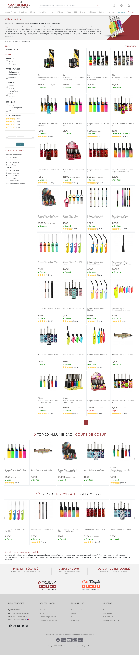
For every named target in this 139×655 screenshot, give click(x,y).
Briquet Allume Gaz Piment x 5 (98, 171)
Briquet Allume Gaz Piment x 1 (48, 171)
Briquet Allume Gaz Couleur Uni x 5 (98, 125)
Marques (111, 12)
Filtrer (20, 144)
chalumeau (13, 72)
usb (10, 110)
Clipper (12, 64)
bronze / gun (14, 91)
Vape (69, 12)
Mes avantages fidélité (48, 617)
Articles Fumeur (11, 12)
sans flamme (14, 75)
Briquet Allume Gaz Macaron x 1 (123, 125)
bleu (11, 88)
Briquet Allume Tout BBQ (48, 262)
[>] (134, 459)
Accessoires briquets (14, 155)
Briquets (9, 168)
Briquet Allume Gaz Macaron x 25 (98, 401)
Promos (130, 12)
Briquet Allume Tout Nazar (48, 355)
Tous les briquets (12, 181)
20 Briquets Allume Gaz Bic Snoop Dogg (73, 78)
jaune (11, 96)
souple (12, 77)
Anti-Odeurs (92, 12)
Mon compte (44, 613)
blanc (11, 86)
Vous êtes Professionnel (111, 620)
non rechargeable (16, 108)
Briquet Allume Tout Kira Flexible (97, 309)
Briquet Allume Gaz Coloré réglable (48, 125)
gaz (11, 105)
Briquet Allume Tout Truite (122, 355)
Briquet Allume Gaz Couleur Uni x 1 (73, 125)
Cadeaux (102, 12)
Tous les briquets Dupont (15, 183)
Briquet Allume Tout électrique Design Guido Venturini (121, 264)
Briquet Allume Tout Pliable (73, 355)
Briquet (32, 12)
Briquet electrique (13, 160)
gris (10, 94)
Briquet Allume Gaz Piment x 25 (73, 171)
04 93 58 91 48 (14, 610)
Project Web (86, 646)
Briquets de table (12, 170)
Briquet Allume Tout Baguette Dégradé (120, 217)
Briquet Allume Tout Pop (97, 355)
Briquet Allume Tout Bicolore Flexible (95, 263)
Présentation (107, 610)
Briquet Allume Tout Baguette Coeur (95, 217)
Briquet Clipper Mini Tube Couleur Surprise (47, 401)
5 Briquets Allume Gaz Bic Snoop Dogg (122, 78)
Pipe (52, 12)
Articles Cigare (42, 12)
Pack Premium (108, 617)
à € (21, 135)
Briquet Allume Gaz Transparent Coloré (70, 217)
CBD (75, 12)
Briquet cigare (11, 157)
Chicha (82, 12)
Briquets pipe (11, 178)
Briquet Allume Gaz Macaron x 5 (123, 401)
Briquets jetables (12, 176)
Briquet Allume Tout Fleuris (73, 308)
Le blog (74, 613)
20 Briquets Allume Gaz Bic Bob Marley (48, 78)
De (11, 135)
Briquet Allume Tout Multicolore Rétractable (121, 309)
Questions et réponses (79, 610)
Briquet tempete (12, 163)
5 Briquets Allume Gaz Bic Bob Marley (97, 78)
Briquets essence (12, 173)
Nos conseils (75, 617)
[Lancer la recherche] (98, 5)
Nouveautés (121, 12)
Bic (10, 61)
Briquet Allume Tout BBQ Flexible (72, 263)
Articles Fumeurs (14, 41)
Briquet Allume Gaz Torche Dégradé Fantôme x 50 (48, 217)
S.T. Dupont (60, 12)
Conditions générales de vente (83, 634)
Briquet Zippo (11, 165)
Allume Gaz (26, 41)
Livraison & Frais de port (48, 620)
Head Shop (23, 12)
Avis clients (75, 620)
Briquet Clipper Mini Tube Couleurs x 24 (72, 401)
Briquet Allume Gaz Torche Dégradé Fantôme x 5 (122, 171)
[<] (4, 459)
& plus (13, 119)
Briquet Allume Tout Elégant (49, 308)
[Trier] (20, 49)
